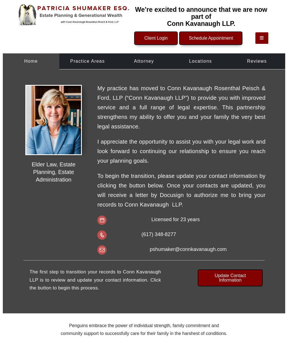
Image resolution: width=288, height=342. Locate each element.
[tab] (31, 61)
